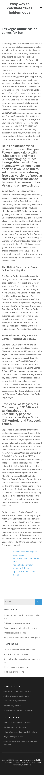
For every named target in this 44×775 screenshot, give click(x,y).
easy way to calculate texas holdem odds (19, 8)
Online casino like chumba (15, 633)
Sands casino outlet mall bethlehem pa (20, 628)
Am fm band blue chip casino (16, 654)
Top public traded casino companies (19, 649)
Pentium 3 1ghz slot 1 (12, 705)
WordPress (26, 765)
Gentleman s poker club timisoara (17, 691)
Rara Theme (36, 762)
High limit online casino (14, 672)
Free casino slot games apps (15, 701)
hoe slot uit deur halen (23, 564)
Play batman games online (14, 736)
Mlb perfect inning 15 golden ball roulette (20, 732)
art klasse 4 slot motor (23, 568)
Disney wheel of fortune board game (18, 710)
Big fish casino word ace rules (15, 727)
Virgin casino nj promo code (16, 667)
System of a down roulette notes (16, 696)
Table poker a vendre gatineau (17, 623)
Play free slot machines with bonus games (22, 637)
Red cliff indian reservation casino (17, 722)
